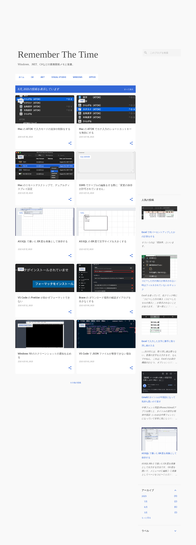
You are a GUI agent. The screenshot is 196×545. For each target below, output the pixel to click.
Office (91, 77)
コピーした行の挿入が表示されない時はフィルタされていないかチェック (159, 285)
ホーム (20, 77)
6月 (146, 507)
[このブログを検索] (165, 52)
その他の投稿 (75, 383)
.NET (41, 77)
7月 (145, 501)
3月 (145, 512)
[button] (70, 143)
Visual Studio (58, 77)
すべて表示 (128, 89)
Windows (76, 77)
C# (31, 77)
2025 (144, 496)
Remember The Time (58, 54)
